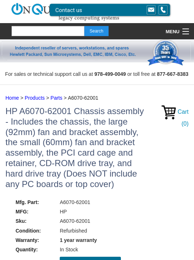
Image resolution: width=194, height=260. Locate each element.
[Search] (48, 31)
